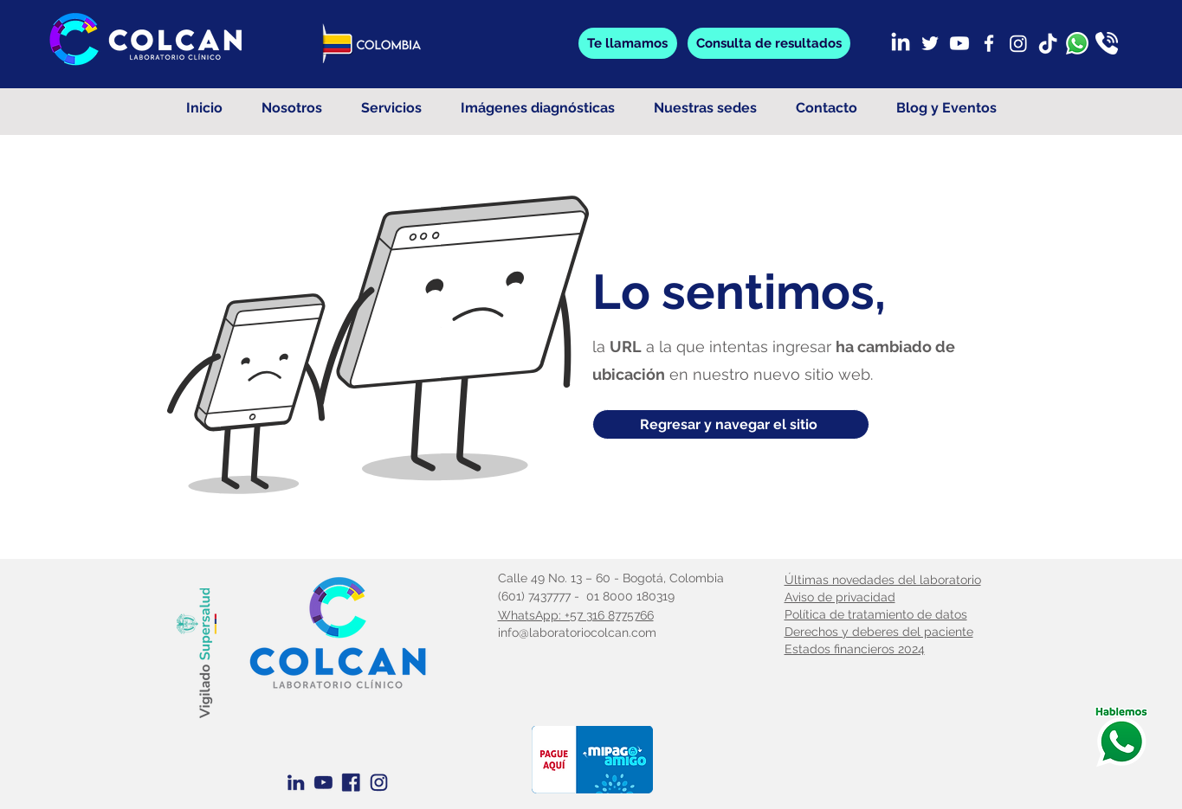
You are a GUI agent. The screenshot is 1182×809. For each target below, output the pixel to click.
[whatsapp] (1077, 43)
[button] (769, 43)
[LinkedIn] (900, 43)
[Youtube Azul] (323, 782)
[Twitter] (930, 43)
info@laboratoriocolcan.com (577, 632)
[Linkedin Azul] (296, 782)
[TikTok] (1048, 43)
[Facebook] (989, 43)
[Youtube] (959, 43)
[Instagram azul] (379, 782)
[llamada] (1106, 43)
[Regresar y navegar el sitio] (730, 424)
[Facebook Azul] (351, 782)
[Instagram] (1018, 43)
